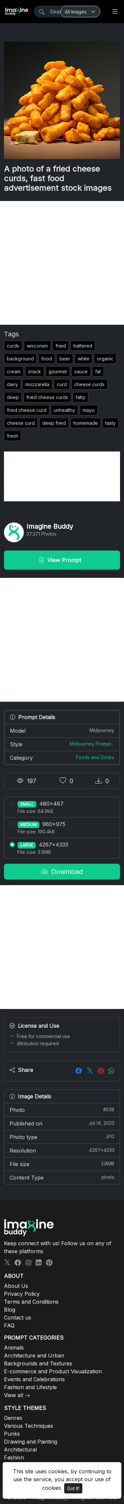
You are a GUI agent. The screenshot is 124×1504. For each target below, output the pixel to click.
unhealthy (64, 410)
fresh (12, 436)
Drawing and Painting (30, 1441)
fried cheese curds (47, 397)
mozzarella (37, 384)
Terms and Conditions (31, 1301)
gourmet (58, 371)
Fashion (14, 1457)
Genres (13, 1418)
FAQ (9, 1325)
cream (14, 371)
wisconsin (37, 346)
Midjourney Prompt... (92, 744)
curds (13, 346)
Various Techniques (28, 1425)
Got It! (73, 1488)
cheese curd (21, 423)
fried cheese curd (26, 410)
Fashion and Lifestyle (30, 1387)
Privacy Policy (22, 1293)
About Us (16, 1286)
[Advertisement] (62, 263)
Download (62, 872)
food (46, 358)
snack (34, 371)
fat (98, 371)
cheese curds (89, 384)
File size (62, 1163)
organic (105, 358)
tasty (110, 423)
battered (82, 346)
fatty (80, 397)
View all (13, 1395)
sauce (81, 371)
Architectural (20, 1449)
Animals (14, 1347)
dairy (12, 384)
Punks (12, 1433)
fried (61, 346)
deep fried (54, 423)
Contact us (17, 1317)
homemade (85, 423)
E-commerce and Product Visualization (53, 1371)
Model (62, 730)
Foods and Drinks (95, 757)
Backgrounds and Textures (38, 1363)
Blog (9, 1309)
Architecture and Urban (34, 1355)
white (83, 358)
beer (65, 358)
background (20, 358)
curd (62, 384)
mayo (89, 410)
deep (13, 397)
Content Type (62, 1177)
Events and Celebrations (34, 1379)
